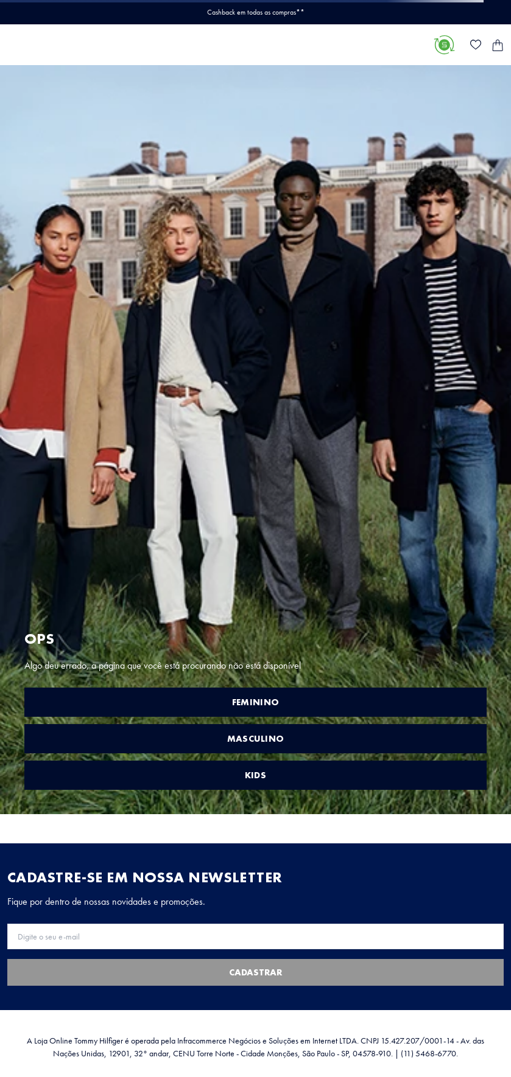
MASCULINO (255, 739)
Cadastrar (255, 972)
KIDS (255, 775)
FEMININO (255, 702)
